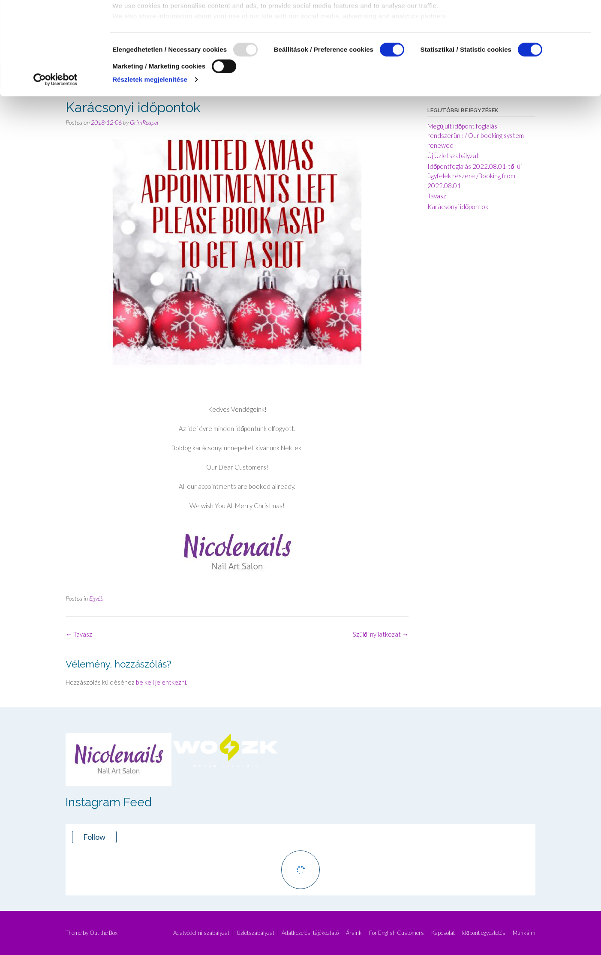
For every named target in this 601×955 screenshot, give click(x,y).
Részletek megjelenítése (149, 166)
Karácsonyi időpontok (457, 206)
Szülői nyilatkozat (381, 634)
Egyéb (96, 598)
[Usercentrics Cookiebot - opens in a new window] (55, 166)
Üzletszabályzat (255, 933)
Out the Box (103, 932)
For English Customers (396, 933)
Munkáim (524, 933)
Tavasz (79, 634)
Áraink (354, 933)
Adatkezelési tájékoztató (310, 933)
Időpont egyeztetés (483, 933)
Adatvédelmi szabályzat (201, 933)
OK (530, 20)
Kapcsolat (443, 933)
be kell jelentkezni (161, 682)
